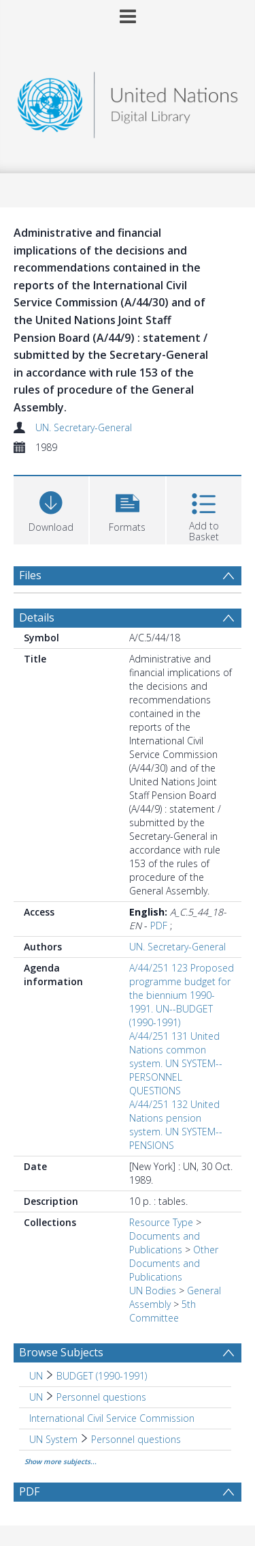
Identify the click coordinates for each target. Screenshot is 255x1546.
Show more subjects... (60, 1461)
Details (36, 617)
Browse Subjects (61, 1352)
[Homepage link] (127, 101)
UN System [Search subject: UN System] (53, 1439)
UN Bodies (152, 1290)
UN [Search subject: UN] (36, 1375)
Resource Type (161, 1222)
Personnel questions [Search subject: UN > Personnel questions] (101, 1396)
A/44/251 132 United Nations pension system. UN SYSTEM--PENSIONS (175, 1125)
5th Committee (162, 1311)
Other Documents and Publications (173, 1263)
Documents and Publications (164, 1242)
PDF (158, 925)
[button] (127, 508)
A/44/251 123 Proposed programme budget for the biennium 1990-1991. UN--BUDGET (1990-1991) (181, 995)
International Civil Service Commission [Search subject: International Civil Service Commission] (111, 1418)
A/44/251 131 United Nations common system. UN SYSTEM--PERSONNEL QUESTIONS (175, 1063)
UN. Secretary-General (83, 427)
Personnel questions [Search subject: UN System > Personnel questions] (136, 1439)
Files (30, 575)
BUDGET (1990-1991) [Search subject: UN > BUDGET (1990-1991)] (101, 1375)
